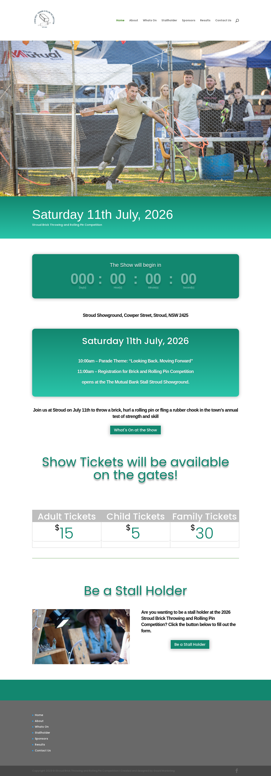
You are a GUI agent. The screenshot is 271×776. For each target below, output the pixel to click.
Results (205, 20)
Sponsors (188, 20)
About (133, 20)
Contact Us (223, 20)
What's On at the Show (135, 430)
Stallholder (169, 20)
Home (120, 20)
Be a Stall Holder (190, 644)
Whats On (150, 20)
